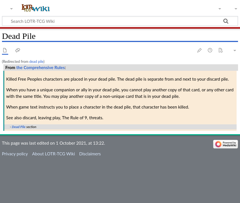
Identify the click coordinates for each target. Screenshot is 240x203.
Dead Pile (18, 127)
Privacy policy (15, 153)
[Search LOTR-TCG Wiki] (114, 20)
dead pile (36, 61)
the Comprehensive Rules (40, 67)
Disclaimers (90, 153)
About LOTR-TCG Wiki (53, 153)
